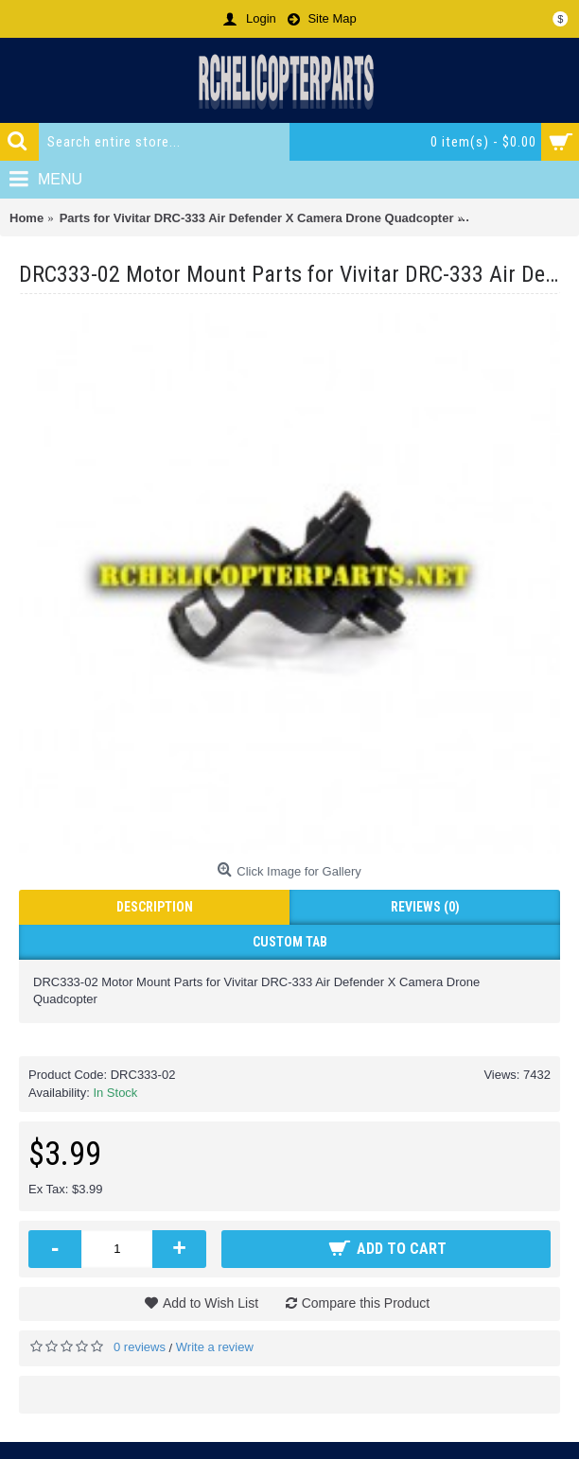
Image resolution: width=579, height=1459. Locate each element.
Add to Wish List (210, 1303)
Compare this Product (366, 1303)
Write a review (215, 1347)
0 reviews (140, 1347)
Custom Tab (290, 941)
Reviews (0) (425, 906)
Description (154, 906)
